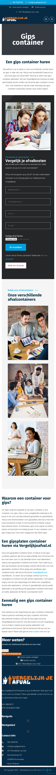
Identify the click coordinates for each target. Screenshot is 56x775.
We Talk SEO (47, 770)
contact (36, 631)
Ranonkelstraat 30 (14, 755)
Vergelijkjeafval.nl (40, 572)
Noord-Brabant (13, 764)
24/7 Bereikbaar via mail (16, 751)
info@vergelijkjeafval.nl (16, 746)
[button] (28, 721)
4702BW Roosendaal (15, 759)
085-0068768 (12, 742)
